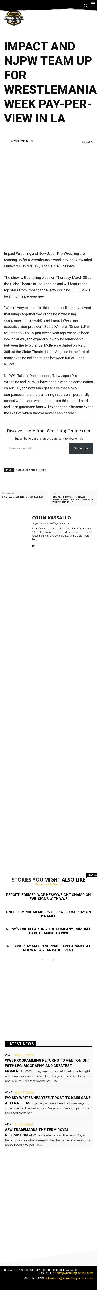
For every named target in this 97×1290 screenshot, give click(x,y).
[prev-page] (43, 960)
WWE (8, 1055)
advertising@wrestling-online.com (69, 1278)
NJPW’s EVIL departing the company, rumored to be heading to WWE (48, 931)
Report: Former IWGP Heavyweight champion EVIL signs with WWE (48, 897)
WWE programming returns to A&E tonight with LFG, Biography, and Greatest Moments (47, 1065)
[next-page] (53, 960)
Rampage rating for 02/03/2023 (22, 497)
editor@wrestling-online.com (73, 1273)
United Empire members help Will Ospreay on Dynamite (48, 914)
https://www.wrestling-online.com (51, 523)
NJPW (44, 470)
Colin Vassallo (23, 141)
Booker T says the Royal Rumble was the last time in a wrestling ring (72, 500)
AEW (8, 1124)
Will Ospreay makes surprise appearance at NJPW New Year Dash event (48, 948)
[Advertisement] (48, 196)
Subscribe (81, 448)
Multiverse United (26, 470)
